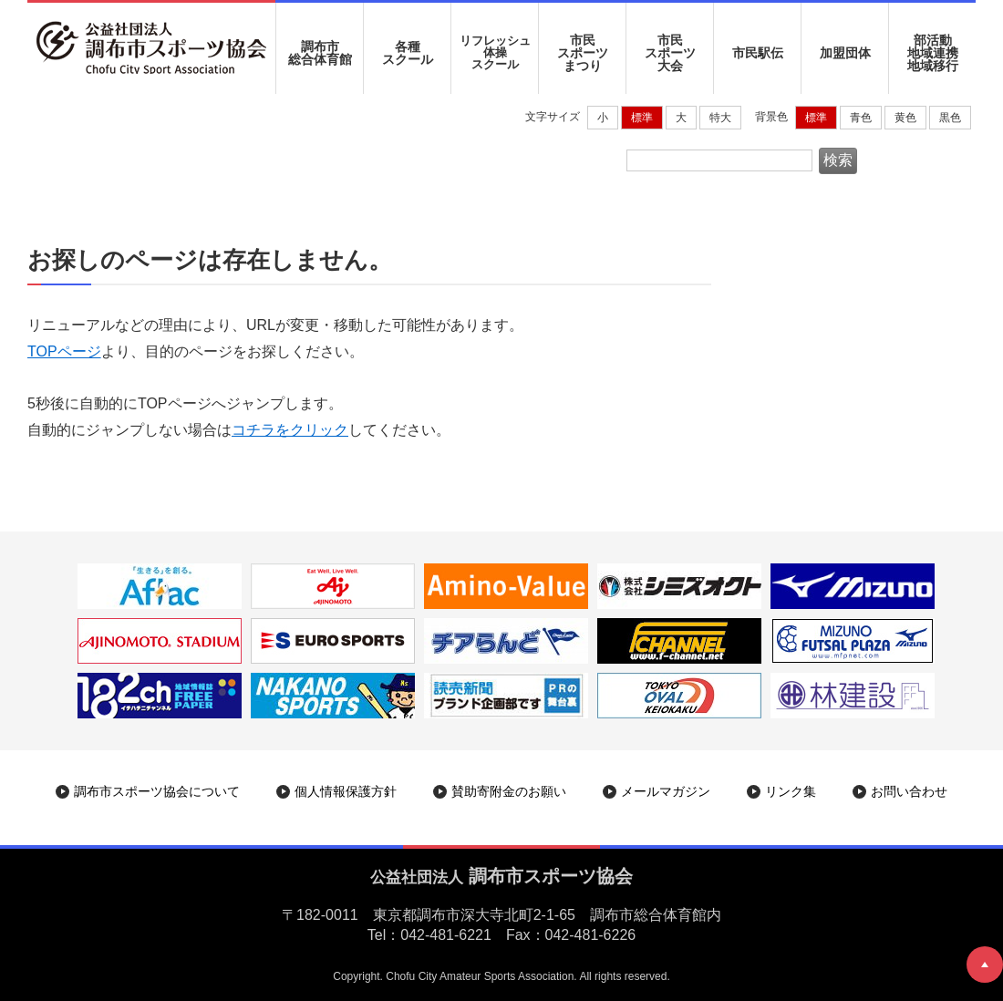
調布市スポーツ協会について (157, 791)
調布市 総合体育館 (320, 53)
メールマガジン (665, 791)
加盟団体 (845, 53)
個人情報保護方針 (346, 791)
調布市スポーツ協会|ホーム (122, 151)
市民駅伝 (757, 53)
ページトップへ (985, 964)
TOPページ (64, 351)
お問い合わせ (909, 791)
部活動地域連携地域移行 (932, 53)
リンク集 (790, 791)
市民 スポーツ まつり (582, 53)
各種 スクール (407, 53)
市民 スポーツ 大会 (670, 53)
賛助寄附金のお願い (508, 791)
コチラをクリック (290, 430)
